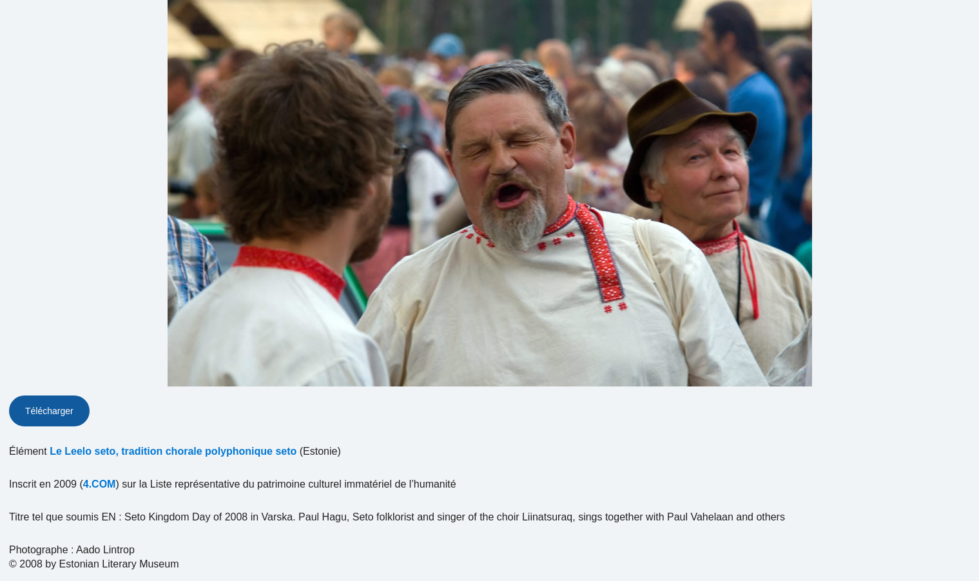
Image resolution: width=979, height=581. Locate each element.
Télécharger (49, 411)
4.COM (99, 484)
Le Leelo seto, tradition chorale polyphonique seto (173, 451)
